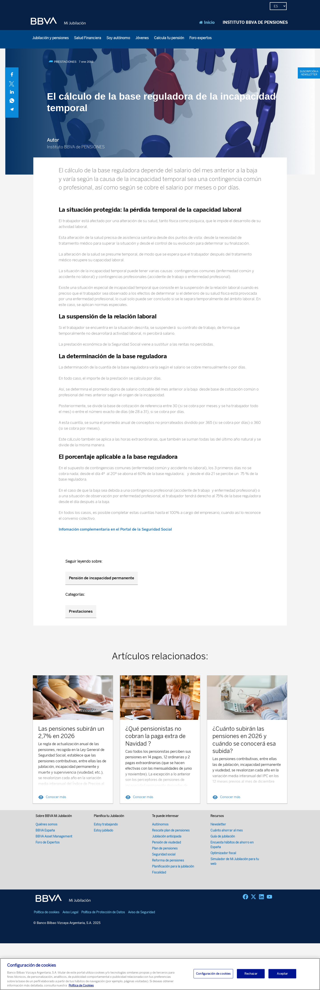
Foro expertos (200, 38)
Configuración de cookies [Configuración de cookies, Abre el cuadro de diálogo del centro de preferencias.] (213, 973)
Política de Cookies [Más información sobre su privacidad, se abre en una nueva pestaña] (81, 985)
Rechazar (250, 973)
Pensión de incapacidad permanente (101, 578)
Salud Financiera (87, 38)
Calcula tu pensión (169, 38)
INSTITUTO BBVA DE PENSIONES (255, 22)
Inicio (207, 22)
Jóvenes (142, 38)
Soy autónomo (118, 38)
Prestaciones (81, 611)
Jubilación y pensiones (50, 38)
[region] (160, 974)
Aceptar (282, 973)
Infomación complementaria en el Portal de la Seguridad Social (116, 529)
